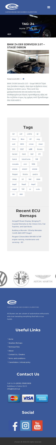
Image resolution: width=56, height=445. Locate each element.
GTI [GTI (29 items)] (39, 154)
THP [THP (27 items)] (23, 189)
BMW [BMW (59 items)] (22, 144)
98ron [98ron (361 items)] (22, 139)
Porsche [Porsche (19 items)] (25, 174)
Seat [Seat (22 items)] (30, 179)
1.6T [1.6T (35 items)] (13, 134)
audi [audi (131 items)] (13, 144)
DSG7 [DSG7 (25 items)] (22, 149)
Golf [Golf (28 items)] (32, 154)
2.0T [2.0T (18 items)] (21, 134)
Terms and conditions (17, 358)
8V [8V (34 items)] (37, 134)
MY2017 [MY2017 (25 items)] (24, 169)
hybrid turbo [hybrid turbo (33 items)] (26, 159)
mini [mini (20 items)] (25, 164)
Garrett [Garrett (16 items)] (14, 154)
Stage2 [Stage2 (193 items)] (24, 184)
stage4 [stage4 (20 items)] (14, 189)
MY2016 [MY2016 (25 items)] (14, 169)
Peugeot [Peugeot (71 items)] (15, 174)
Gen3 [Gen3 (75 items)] (24, 154)
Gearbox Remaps (15, 343)
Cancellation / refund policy (19, 362)
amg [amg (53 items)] (38, 139)
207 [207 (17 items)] (30, 139)
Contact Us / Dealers (17, 354)
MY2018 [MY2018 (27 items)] (34, 169)
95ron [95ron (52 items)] (14, 139)
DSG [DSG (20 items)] (13, 149)
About (11, 350)
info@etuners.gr (13, 388)
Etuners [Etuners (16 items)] (39, 149)
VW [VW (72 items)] (13, 194)
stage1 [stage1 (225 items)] (14, 184)
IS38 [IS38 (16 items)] (36, 159)
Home (22, 28)
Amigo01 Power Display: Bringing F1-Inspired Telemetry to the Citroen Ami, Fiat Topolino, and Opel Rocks (28, 224)
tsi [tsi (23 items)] (30, 189)
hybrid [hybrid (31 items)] (14, 159)
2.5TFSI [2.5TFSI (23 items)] (29, 134)
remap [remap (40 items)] (14, 179)
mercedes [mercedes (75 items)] (15, 164)
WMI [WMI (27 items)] (21, 194)
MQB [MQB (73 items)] (33, 164)
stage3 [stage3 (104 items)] (33, 184)
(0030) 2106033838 (23, 383)
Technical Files (14, 347)
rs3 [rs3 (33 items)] (22, 179)
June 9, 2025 (15, 79)
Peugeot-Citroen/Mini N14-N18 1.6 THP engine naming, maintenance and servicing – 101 (26, 239)
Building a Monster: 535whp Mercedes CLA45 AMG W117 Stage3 (27, 232)
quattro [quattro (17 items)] (35, 174)
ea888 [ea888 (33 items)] (30, 149)
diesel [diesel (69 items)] (41, 144)
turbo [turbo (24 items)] (38, 189)
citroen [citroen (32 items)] (31, 144)
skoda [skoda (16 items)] (38, 179)
